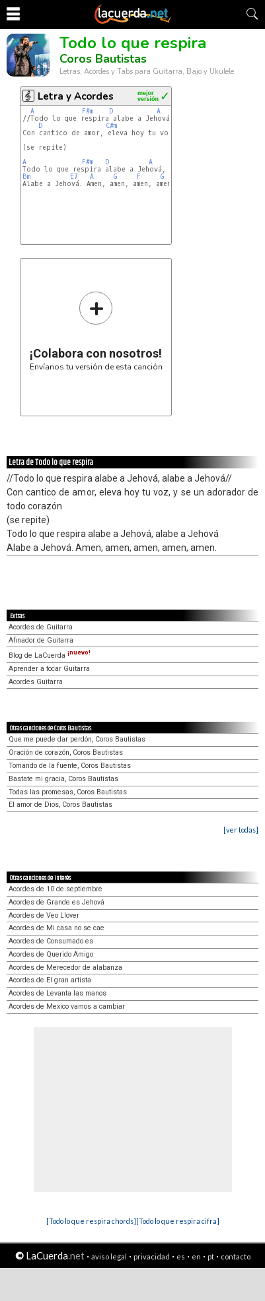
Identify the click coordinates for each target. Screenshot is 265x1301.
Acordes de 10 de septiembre (55, 889)
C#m (111, 125)
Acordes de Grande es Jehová (56, 902)
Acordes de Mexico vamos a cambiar (67, 1006)
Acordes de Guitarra (41, 627)
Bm (26, 176)
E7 (74, 176)
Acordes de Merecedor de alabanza (65, 967)
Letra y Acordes (76, 96)
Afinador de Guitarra (41, 640)
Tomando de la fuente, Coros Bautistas (70, 765)
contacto (235, 1256)
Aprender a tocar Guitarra (49, 668)
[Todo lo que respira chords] (91, 1221)
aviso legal (109, 1256)
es (180, 1256)
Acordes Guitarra (36, 682)
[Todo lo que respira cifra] (177, 1221)
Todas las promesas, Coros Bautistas (68, 792)
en (196, 1256)
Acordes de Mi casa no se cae (56, 928)
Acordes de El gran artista (50, 980)
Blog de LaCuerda (50, 655)
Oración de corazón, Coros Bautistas (66, 752)
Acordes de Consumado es (51, 941)
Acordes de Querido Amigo (51, 954)
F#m (87, 111)
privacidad (151, 1256)
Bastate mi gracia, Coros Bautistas (63, 779)
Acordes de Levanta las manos (57, 993)
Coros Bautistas (103, 59)
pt (211, 1256)
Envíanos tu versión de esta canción (96, 331)
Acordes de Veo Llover (44, 915)
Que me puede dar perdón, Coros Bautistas (77, 739)
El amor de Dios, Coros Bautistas (60, 804)
